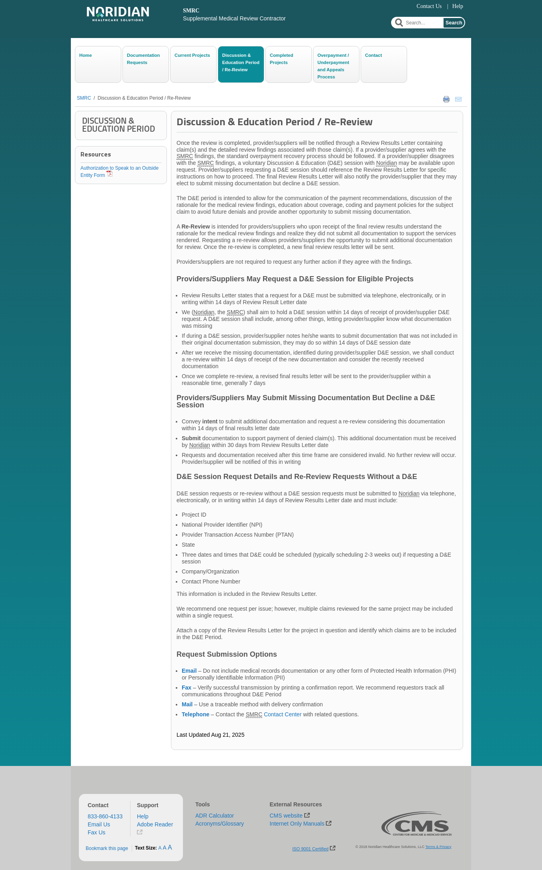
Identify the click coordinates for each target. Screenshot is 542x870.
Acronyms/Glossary (219, 823)
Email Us (99, 824)
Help (457, 6)
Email (189, 671)
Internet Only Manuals (297, 823)
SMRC (84, 98)
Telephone (195, 714)
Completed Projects (281, 59)
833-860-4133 (105, 816)
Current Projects (192, 55)
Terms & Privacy (439, 847)
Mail (187, 704)
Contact (373, 55)
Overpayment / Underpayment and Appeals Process (333, 65)
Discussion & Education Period (118, 124)
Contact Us (429, 6)
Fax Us (96, 832)
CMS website (286, 815)
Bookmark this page (107, 848)
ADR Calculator (214, 815)
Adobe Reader (155, 824)
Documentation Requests (143, 59)
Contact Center (282, 714)
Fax (186, 687)
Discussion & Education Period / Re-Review (240, 62)
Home (85, 55)
